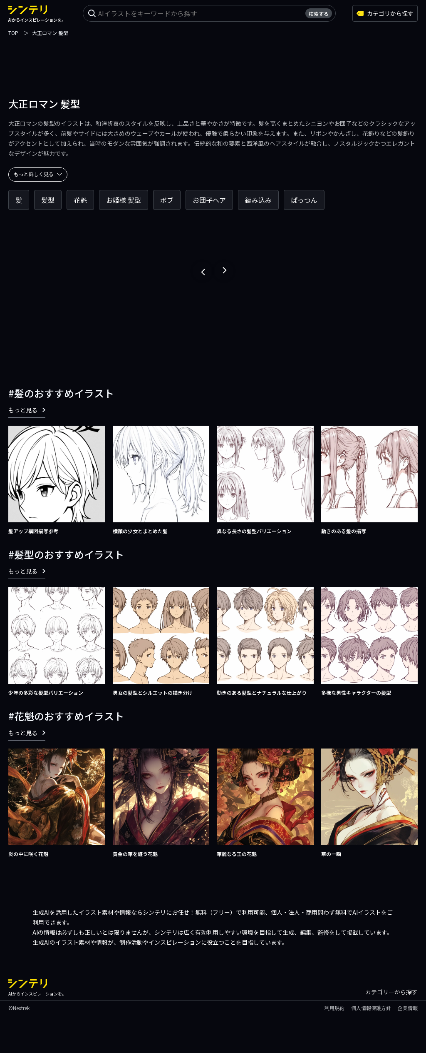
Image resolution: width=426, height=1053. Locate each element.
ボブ (166, 200)
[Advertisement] (213, 56)
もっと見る (26, 410)
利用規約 (334, 1007)
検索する (319, 13)
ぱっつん (304, 200)
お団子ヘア (209, 200)
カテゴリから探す (385, 13)
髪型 (47, 200)
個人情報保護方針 (371, 1007)
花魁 (80, 200)
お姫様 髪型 (123, 200)
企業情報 (408, 1007)
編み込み (258, 200)
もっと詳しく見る (38, 173)
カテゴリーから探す (391, 992)
